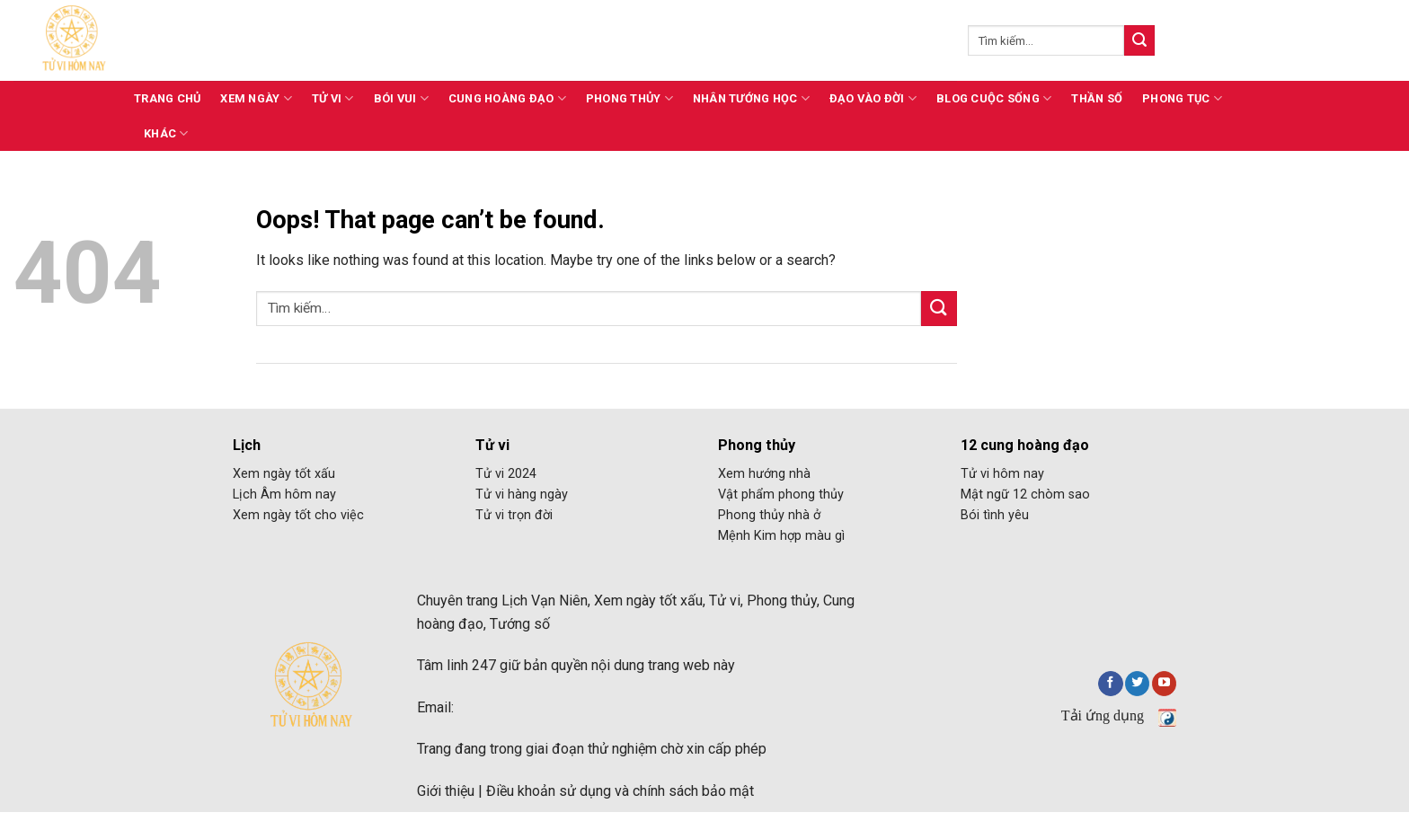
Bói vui (401, 98)
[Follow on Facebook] (1110, 683)
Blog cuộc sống (993, 98)
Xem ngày (256, 98)
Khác (166, 133)
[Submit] (1139, 40)
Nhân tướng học (751, 98)
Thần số (1096, 98)
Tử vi (333, 98)
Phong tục (1182, 98)
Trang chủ (167, 98)
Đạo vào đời (873, 98)
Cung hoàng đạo (507, 98)
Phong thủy (629, 98)
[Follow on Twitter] (1137, 683)
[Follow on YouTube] (1164, 683)
